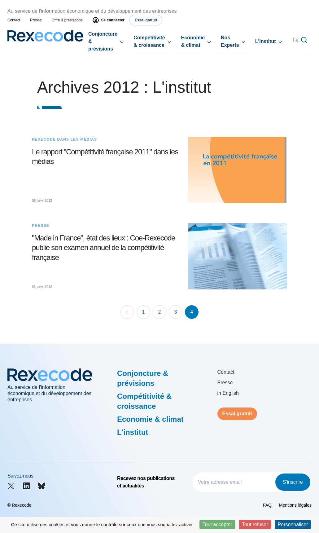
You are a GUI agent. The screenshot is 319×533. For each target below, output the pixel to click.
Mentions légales (295, 505)
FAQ (267, 505)
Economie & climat (193, 41)
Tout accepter (217, 524)
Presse (36, 20)
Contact (13, 20)
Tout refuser (255, 524)
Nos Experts (230, 41)
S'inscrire (293, 482)
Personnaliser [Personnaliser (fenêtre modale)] (293, 524)
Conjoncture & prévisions (102, 41)
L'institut (265, 41)
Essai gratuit (237, 413)
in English (228, 393)
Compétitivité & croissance (149, 41)
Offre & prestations (67, 20)
